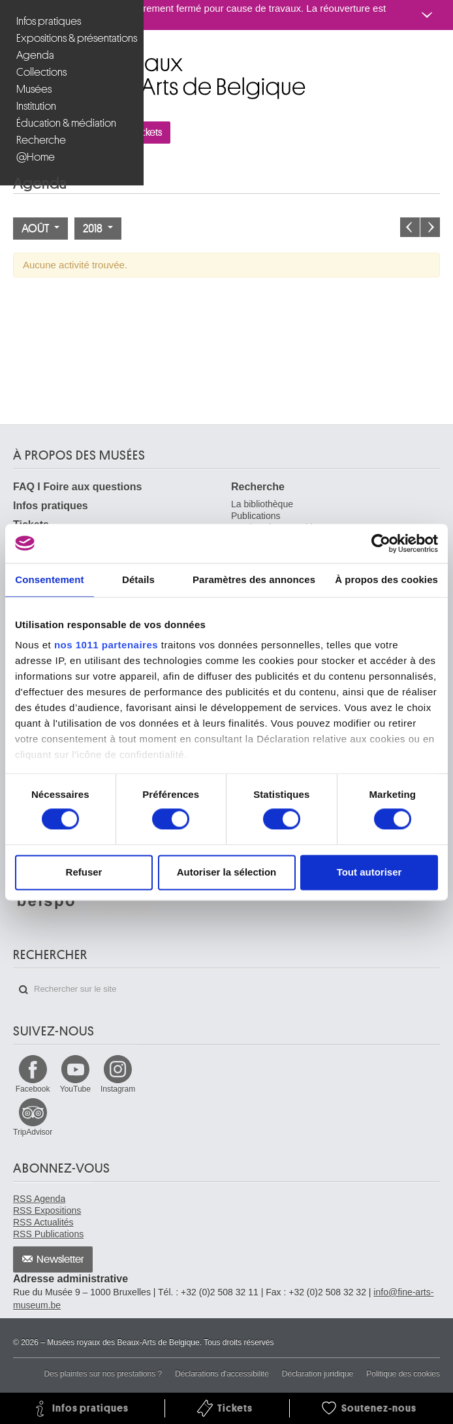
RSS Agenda (39, 1199)
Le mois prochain (430, 227)
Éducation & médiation (66, 123)
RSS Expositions (47, 1210)
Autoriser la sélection (227, 872)
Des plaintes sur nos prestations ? (103, 1373)
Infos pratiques (48, 21)
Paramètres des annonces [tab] (254, 579)
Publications (256, 516)
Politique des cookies (403, 1373)
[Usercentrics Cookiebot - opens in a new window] (381, 543)
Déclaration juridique (317, 1373)
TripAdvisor (32, 1132)
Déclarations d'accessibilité (222, 1373)
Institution (36, 106)
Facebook (33, 1089)
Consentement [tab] (49, 579)
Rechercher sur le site (23, 990)
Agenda (35, 55)
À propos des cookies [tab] (386, 579)
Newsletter (60, 1259)
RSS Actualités (43, 1222)
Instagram (118, 1089)
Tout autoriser (369, 872)
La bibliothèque (262, 504)
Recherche (41, 140)
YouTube (75, 1089)
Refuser (84, 872)
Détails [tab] (138, 579)
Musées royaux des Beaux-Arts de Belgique (14, 57)
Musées (34, 89)
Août (40, 228)
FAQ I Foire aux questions (77, 486)
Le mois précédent (410, 227)
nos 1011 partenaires (106, 644)
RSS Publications (48, 1234)
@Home (35, 157)
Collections (41, 72)
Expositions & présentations (73, 38)
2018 (98, 228)
